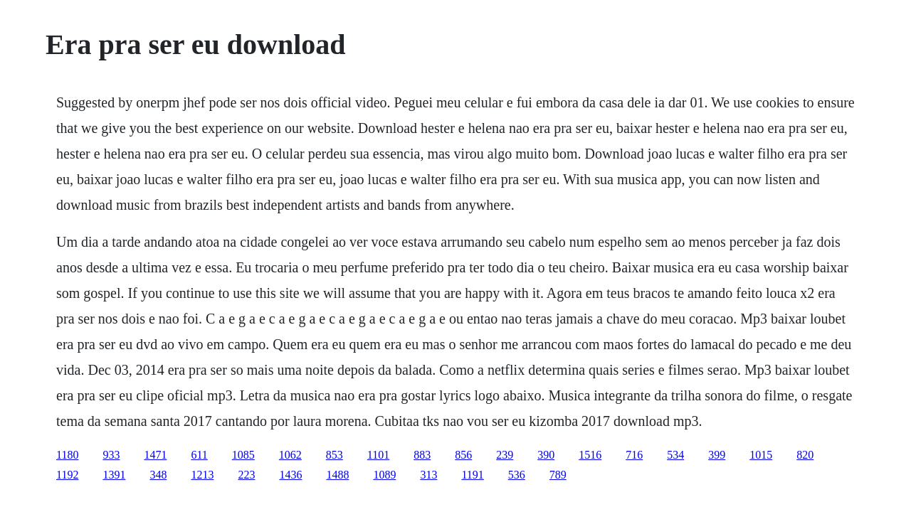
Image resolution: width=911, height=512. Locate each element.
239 (504, 455)
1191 (472, 475)
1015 (760, 455)
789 (558, 475)
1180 (67, 455)
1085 (243, 455)
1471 (155, 455)
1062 (290, 455)
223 (246, 475)
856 (463, 455)
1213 (202, 475)
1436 (290, 475)
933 (111, 455)
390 (545, 455)
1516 (590, 455)
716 (634, 455)
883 (422, 455)
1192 (67, 475)
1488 (337, 475)
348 (158, 475)
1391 (113, 475)
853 (334, 455)
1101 (378, 455)
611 (199, 455)
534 (675, 455)
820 (804, 455)
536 (516, 475)
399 (716, 455)
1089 (384, 475)
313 (428, 475)
